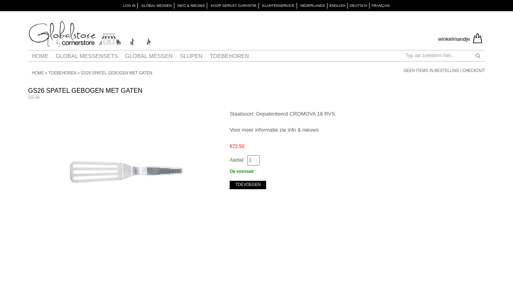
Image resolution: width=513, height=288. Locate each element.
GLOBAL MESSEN (156, 6)
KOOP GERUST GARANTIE (233, 6)
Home (40, 56)
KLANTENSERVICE (278, 6)
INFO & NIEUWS (191, 6)
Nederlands (312, 6)
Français (381, 6)
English (337, 6)
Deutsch (359, 6)
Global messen (149, 56)
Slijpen (191, 56)
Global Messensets (87, 56)
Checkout (474, 70)
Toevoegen (248, 184)
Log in (129, 6)
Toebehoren (229, 56)
